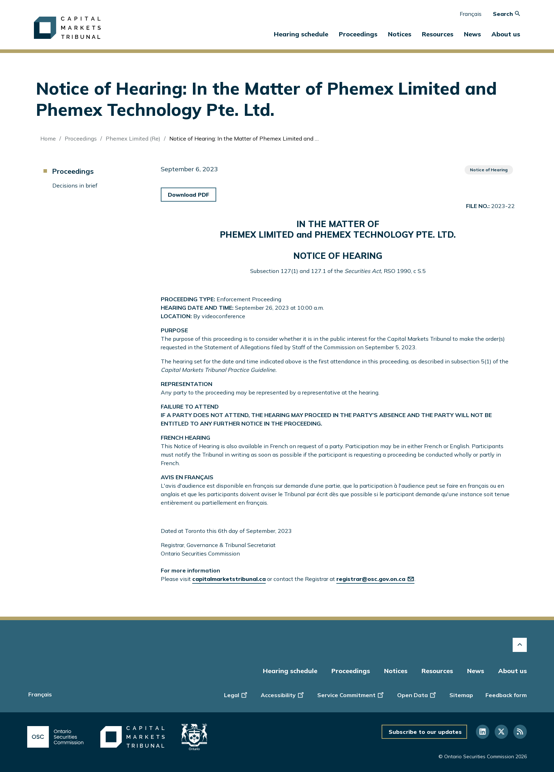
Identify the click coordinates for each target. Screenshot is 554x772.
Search (506, 13)
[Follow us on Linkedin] (482, 732)
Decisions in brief (75, 185)
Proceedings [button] (358, 34)
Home (48, 138)
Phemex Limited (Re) (133, 138)
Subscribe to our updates (425, 731)
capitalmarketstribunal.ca (229, 578)
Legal (236, 694)
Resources (437, 671)
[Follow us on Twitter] (501, 732)
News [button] (472, 34)
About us (512, 671)
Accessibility (283, 694)
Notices (399, 34)
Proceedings (81, 138)
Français (471, 13)
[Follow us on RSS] (520, 732)
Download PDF (188, 194)
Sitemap (461, 695)
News (475, 671)
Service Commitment (351, 694)
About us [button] (505, 34)
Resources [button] (437, 34)
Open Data (417, 694)
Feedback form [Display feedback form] (506, 695)
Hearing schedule (301, 34)
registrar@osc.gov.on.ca (375, 578)
